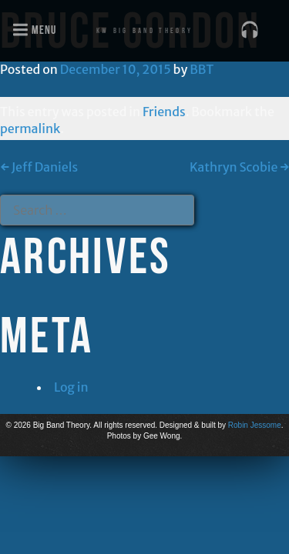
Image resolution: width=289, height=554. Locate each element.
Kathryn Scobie (239, 167)
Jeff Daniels (39, 167)
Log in (71, 387)
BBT (201, 69)
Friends (164, 111)
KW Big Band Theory (144, 30)
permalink (30, 128)
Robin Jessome (254, 425)
